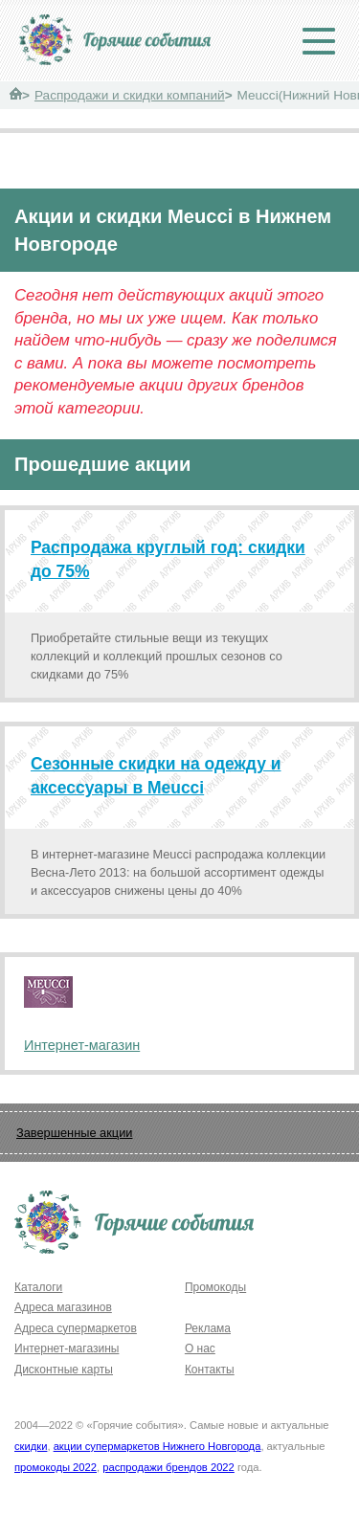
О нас (200, 1348)
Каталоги (38, 1287)
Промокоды (215, 1287)
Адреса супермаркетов (75, 1328)
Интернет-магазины (66, 1348)
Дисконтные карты (63, 1369)
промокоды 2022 (55, 1467)
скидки (30, 1446)
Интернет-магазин (82, 1045)
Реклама (208, 1328)
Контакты (210, 1369)
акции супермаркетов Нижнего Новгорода (157, 1446)
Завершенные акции (74, 1132)
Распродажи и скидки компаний (129, 95)
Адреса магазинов (63, 1307)
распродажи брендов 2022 (168, 1467)
